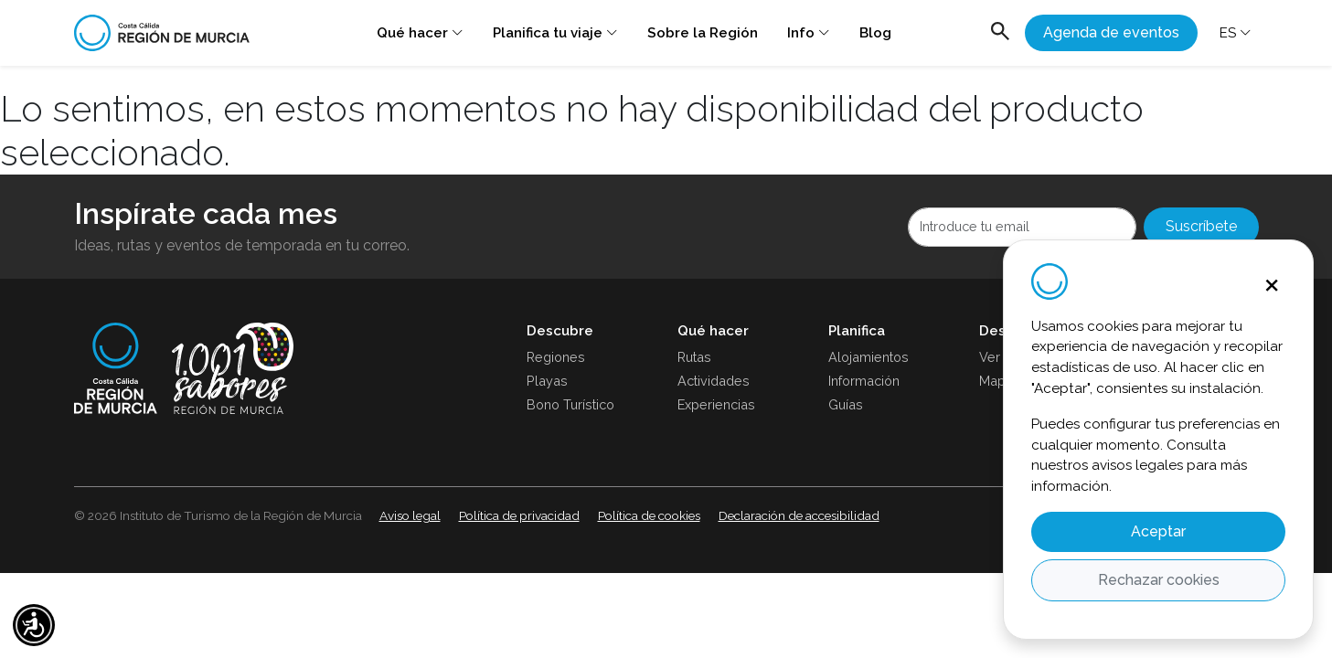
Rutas (694, 357)
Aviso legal (410, 515)
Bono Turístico (570, 404)
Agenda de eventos (1111, 32)
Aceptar (1158, 531)
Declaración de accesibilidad (799, 515)
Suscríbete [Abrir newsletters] (1201, 226)
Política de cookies (649, 515)
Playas (547, 380)
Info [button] (808, 32)
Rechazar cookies (1159, 580)
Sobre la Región (702, 33)
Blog (875, 33)
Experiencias (716, 404)
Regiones (556, 357)
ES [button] (1236, 32)
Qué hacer (420, 32)
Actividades (713, 380)
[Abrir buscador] (1000, 33)
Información (864, 380)
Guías (845, 404)
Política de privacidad (519, 515)
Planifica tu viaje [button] (555, 32)
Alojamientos (868, 357)
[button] (34, 625)
